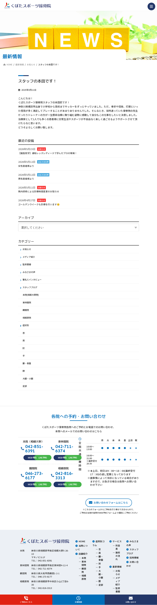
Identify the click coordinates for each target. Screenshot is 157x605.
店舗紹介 (83, 553)
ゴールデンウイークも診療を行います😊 (39, 204)
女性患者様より (26, 166)
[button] (32, 457)
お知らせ (41, 149)
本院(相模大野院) (31, 294)
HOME (82, 541)
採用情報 (134, 557)
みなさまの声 (43, 162)
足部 (25, 386)
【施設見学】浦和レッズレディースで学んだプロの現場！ (47, 153)
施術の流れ (118, 556)
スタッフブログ (30, 287)
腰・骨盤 (27, 363)
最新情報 (117, 566)
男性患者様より (26, 178)
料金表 (118, 547)
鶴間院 (26, 310)
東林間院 (27, 302)
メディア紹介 (29, 256)
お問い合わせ (130, 599)
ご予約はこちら (26, 599)
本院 (84, 558)
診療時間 (78, 599)
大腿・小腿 (28, 378)
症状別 (26, 325)
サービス (117, 541)
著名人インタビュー (32, 279)
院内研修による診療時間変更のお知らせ (38, 191)
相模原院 (27, 317)
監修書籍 (27, 264)
